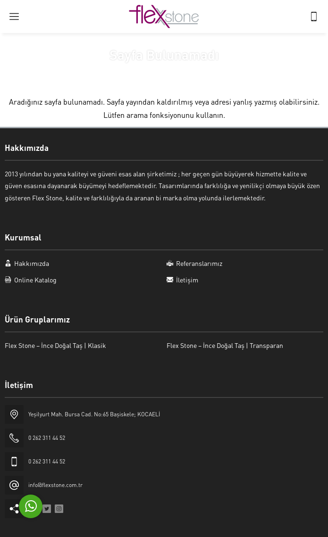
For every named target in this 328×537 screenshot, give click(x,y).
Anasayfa (135, 72)
